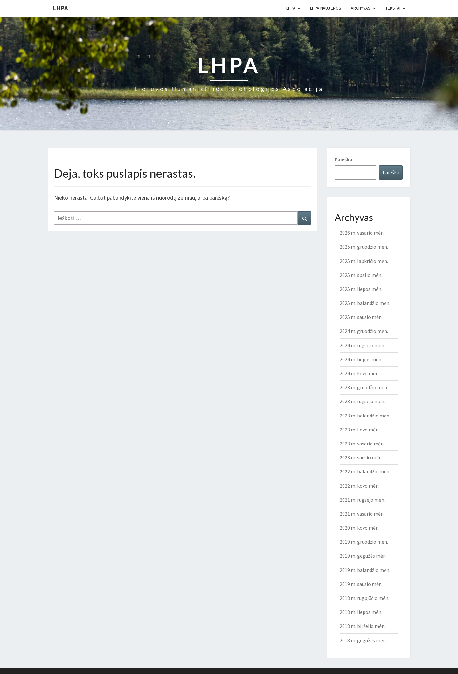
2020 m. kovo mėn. (359, 528)
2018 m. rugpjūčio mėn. (364, 598)
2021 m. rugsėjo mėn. (362, 500)
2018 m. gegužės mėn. (363, 640)
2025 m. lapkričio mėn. (364, 261)
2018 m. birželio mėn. (362, 626)
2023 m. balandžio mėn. (365, 415)
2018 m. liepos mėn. (361, 612)
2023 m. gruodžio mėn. (364, 387)
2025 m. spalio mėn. (361, 275)
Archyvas (361, 8)
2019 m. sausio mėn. (361, 584)
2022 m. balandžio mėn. (365, 471)
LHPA (60, 8)
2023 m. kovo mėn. (359, 429)
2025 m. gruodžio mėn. (364, 247)
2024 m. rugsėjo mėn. (362, 345)
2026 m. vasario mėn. (362, 233)
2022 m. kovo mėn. (359, 486)
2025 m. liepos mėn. (361, 289)
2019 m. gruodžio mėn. (364, 542)
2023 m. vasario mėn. (362, 443)
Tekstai (392, 8)
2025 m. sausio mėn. (361, 317)
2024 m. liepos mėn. (361, 359)
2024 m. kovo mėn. (359, 373)
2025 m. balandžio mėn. (365, 303)
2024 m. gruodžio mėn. (364, 331)
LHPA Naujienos (325, 8)
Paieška (343, 159)
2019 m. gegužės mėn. (363, 556)
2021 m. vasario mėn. (362, 514)
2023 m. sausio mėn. (361, 457)
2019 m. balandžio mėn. (365, 570)
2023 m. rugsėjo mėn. (362, 401)
